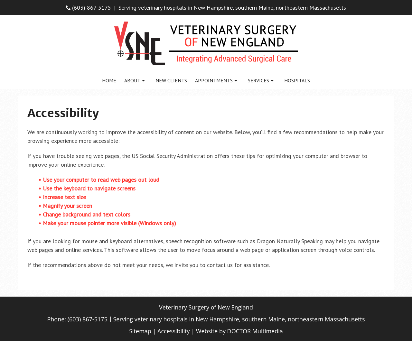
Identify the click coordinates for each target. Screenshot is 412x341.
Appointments (214, 80)
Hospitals (297, 80)
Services (258, 80)
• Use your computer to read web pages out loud (99, 179)
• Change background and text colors (85, 214)
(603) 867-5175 (88, 7)
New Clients (171, 80)
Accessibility (173, 331)
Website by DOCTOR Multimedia (239, 331)
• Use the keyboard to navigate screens (87, 188)
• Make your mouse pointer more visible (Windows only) (107, 223)
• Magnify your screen (66, 205)
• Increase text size (63, 197)
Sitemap (140, 331)
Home (109, 80)
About (132, 80)
